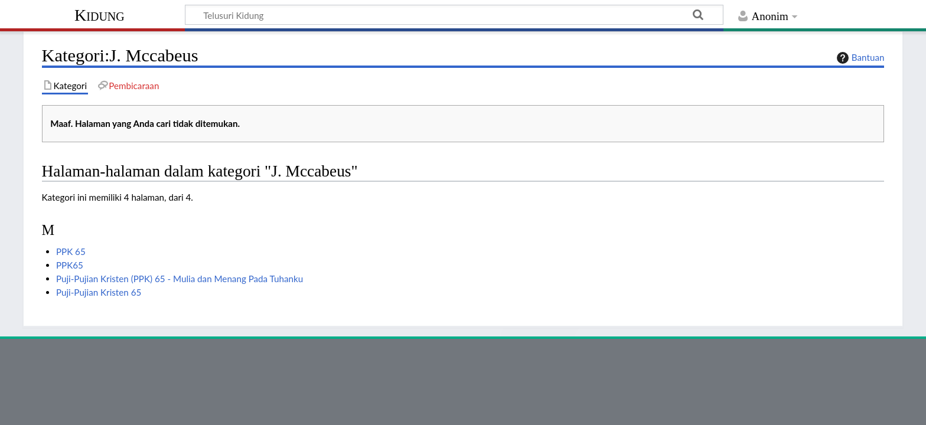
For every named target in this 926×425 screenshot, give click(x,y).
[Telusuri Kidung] (454, 14)
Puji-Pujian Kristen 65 (98, 292)
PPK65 (69, 265)
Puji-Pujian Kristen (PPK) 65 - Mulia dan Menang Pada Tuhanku (179, 278)
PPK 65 (71, 251)
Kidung (99, 15)
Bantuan (859, 58)
